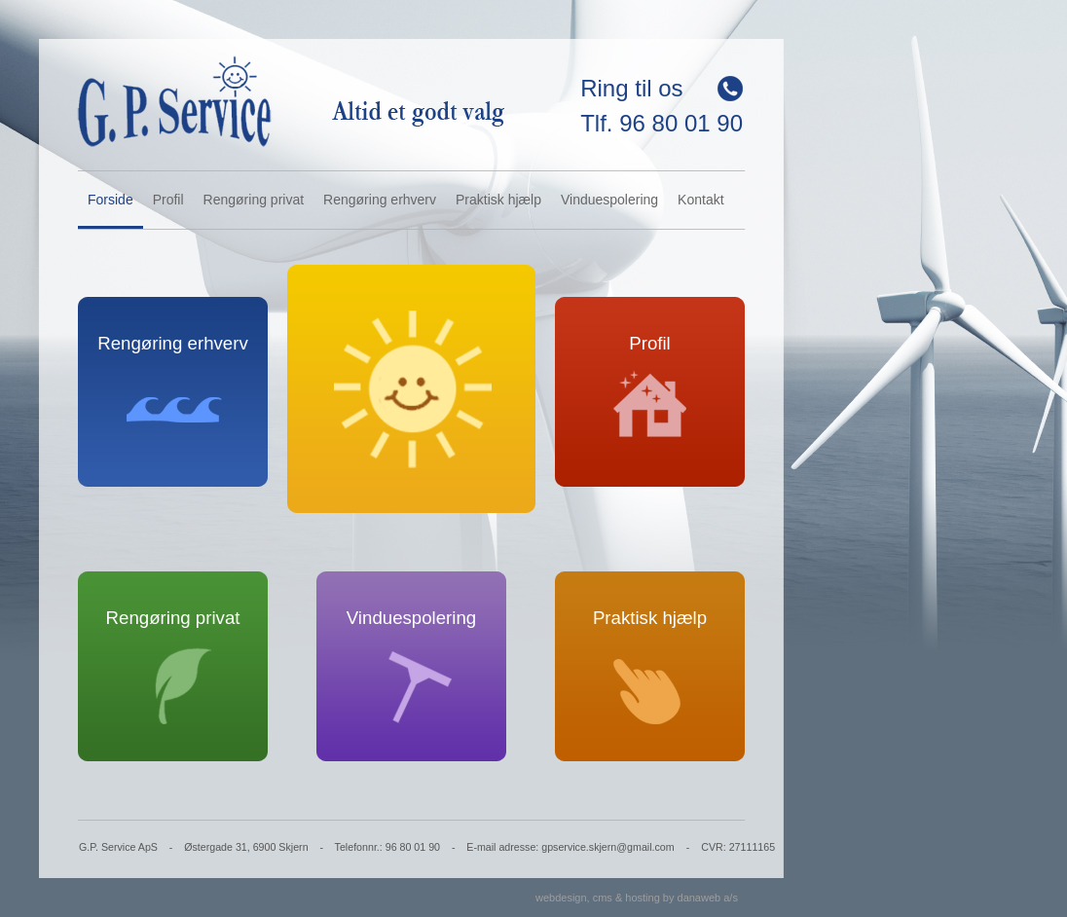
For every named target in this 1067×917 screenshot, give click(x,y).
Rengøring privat (254, 199)
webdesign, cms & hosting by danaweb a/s (636, 897)
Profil (168, 199)
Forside (110, 199)
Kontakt (700, 199)
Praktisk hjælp (498, 199)
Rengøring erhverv (379, 199)
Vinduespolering (609, 199)
